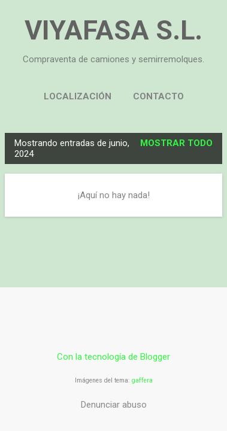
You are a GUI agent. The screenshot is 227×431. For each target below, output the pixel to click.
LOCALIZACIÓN (77, 96)
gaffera (142, 380)
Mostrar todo (176, 143)
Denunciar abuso (114, 404)
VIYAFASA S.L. (113, 30)
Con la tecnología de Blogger (113, 356)
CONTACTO (158, 96)
